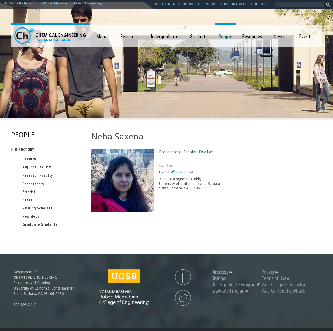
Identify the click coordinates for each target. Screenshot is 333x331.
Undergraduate (163, 36)
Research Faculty (38, 175)
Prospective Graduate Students (236, 4)
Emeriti (29, 191)
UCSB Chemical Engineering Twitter (183, 298)
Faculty (29, 158)
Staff (27, 199)
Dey (202, 152)
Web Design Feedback (283, 284)
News (279, 36)
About (102, 36)
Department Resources (177, 4)
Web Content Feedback (285, 290)
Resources (252, 36)
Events (306, 36)
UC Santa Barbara (18, 3)
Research (129, 36)
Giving (218, 278)
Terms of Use (275, 278)
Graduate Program (230, 290)
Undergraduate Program (235, 284)
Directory (24, 149)
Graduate (199, 36)
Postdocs (31, 216)
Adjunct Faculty (37, 167)
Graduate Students (40, 224)
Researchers (33, 183)
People (225, 36)
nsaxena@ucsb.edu (176, 172)
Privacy (270, 272)
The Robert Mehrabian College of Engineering (70, 3)
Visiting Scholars (37, 207)
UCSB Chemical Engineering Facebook (183, 277)
